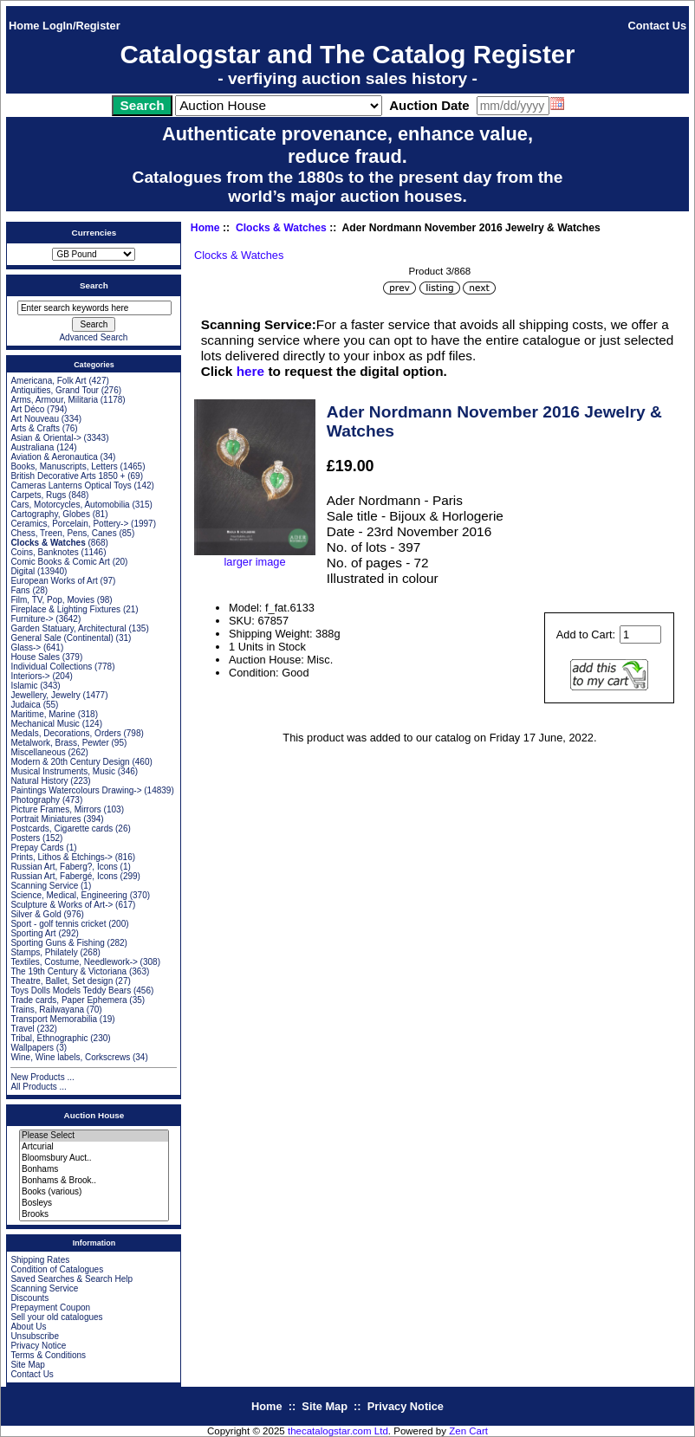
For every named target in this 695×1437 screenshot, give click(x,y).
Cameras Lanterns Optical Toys (70, 485)
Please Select (94, 1136)
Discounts (29, 1298)
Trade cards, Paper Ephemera (68, 1000)
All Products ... (38, 1086)
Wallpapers (32, 1047)
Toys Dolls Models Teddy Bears (70, 990)
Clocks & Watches (281, 228)
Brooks (94, 1214)
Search (94, 285)
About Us (28, 1326)
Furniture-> (31, 619)
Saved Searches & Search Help (71, 1279)
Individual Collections (51, 666)
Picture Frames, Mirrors (55, 809)
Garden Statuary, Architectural (68, 628)
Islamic (23, 685)
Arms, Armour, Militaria (54, 400)
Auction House (94, 1115)
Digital (22, 571)
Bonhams (94, 1169)
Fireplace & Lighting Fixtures (65, 609)
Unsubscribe (34, 1336)
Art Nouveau (34, 419)
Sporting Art (32, 933)
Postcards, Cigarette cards (61, 828)
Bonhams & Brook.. (94, 1181)
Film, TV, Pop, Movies (52, 600)
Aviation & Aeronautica (53, 457)
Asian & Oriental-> (45, 438)
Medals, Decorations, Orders (65, 733)
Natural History (39, 781)
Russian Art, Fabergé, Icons (63, 876)
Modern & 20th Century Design (69, 762)
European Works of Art (53, 581)
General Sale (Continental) (61, 638)
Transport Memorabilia (53, 1019)
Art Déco (27, 409)
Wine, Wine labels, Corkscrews (70, 1057)
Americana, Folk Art (48, 380)
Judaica (25, 704)
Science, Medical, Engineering (68, 895)
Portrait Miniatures (45, 819)
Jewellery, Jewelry (45, 695)
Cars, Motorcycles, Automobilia (69, 504)
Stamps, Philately (43, 952)
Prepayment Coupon (50, 1307)
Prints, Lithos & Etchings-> (61, 857)
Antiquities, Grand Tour (54, 390)
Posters (25, 838)
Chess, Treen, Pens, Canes (63, 533)
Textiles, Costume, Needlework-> (73, 962)
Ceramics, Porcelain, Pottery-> (69, 523)
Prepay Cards (36, 847)
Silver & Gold (35, 914)
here (250, 371)
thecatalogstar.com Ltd (338, 1431)
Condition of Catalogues (56, 1269)
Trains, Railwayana (47, 1009)
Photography (35, 800)
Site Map (27, 1364)
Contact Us (657, 25)
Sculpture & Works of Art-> (61, 904)
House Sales (35, 657)
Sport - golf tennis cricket (58, 924)
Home (24, 25)
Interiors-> (29, 676)
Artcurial (94, 1147)
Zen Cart (468, 1431)
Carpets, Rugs (38, 495)
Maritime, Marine (42, 714)
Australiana (32, 447)
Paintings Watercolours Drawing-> (75, 790)
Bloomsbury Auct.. (94, 1158)
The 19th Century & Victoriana (68, 971)
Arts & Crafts (35, 428)
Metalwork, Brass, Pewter (59, 743)
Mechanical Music (44, 723)
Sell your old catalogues (56, 1317)
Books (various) (94, 1192)
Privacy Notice (38, 1345)
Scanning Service (44, 885)
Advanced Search (93, 337)
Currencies (94, 232)
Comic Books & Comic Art (59, 561)
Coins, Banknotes (44, 552)
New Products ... (42, 1077)
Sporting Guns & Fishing (57, 943)
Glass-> (25, 647)
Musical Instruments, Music (62, 771)
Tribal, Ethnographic (49, 1038)
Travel (22, 1028)
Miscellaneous (37, 752)
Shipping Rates (39, 1260)
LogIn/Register (81, 25)
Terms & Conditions (48, 1355)
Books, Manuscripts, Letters (63, 466)
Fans (19, 590)
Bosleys (94, 1203)
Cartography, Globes (50, 514)
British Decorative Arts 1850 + (67, 476)
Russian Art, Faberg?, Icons (63, 866)
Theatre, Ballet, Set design (61, 981)
